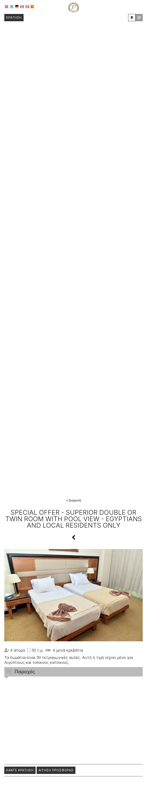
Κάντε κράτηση (20, 770)
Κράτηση (14, 17)
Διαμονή (75, 500)
